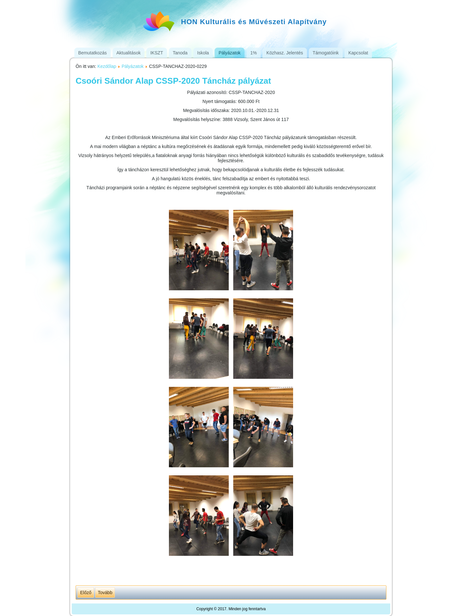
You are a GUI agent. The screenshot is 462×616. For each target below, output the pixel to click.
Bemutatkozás (92, 52)
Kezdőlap (106, 66)
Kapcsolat (358, 52)
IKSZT (156, 52)
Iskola (203, 52)
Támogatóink (326, 52)
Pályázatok (229, 52)
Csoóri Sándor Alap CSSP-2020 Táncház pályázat (173, 81)
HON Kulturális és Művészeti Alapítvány (254, 22)
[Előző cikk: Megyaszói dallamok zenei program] (86, 592)
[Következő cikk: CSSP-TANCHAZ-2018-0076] (105, 592)
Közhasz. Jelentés (284, 52)
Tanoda (180, 52)
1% (253, 52)
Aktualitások (128, 52)
